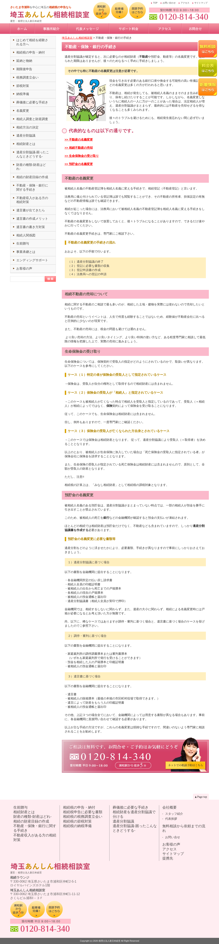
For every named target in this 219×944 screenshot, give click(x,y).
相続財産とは (25, 144)
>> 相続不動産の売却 (79, 147)
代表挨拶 (171, 818)
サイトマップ (200, 3)
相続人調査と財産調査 (32, 119)
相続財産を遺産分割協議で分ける (134, 814)
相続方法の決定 (27, 127)
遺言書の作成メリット (32, 218)
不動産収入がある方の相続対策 (34, 837)
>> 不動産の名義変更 (79, 139)
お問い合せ (172, 837)
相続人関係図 (25, 235)
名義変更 (22, 110)
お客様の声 (24, 268)
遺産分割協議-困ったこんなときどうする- (135, 828)
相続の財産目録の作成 (32, 177)
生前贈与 (22, 243)
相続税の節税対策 (77, 821)
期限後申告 (24, 69)
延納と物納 (24, 60)
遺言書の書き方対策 (30, 227)
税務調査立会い (27, 77)
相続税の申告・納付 (30, 52)
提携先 (167, 858)
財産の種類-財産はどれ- (32, 817)
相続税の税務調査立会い (82, 817)
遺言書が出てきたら (30, 210)
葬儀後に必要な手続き (32, 102)
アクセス (185, 3)
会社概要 (169, 807)
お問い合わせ (169, 3)
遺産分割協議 (25, 135)
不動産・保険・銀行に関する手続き (34, 828)
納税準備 (22, 94)
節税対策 (22, 85)
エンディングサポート (32, 260)
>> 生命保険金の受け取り (82, 155)
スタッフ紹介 (174, 813)
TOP (155, 3)
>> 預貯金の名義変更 (79, 164)
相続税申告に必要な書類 (82, 812)
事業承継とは (25, 251)
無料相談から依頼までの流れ (183, 828)
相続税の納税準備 (77, 826)
